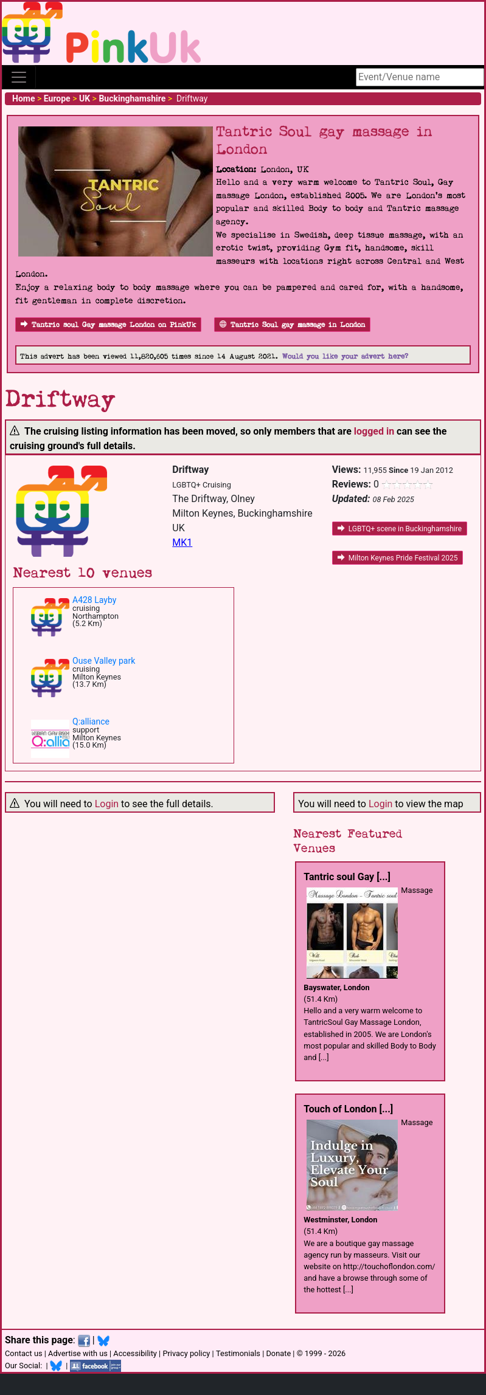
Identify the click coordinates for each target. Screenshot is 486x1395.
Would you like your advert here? (345, 356)
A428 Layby (94, 600)
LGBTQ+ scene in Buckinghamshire (400, 529)
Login (107, 804)
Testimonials (238, 1353)
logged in (374, 431)
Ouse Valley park (103, 661)
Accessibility (135, 1353)
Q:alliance (90, 721)
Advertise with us (78, 1353)
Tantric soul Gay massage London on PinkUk (108, 325)
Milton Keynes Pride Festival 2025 (398, 558)
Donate (278, 1353)
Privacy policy (186, 1353)
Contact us (24, 1353)
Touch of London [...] (348, 1109)
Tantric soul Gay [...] (347, 877)
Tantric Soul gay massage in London (292, 325)
